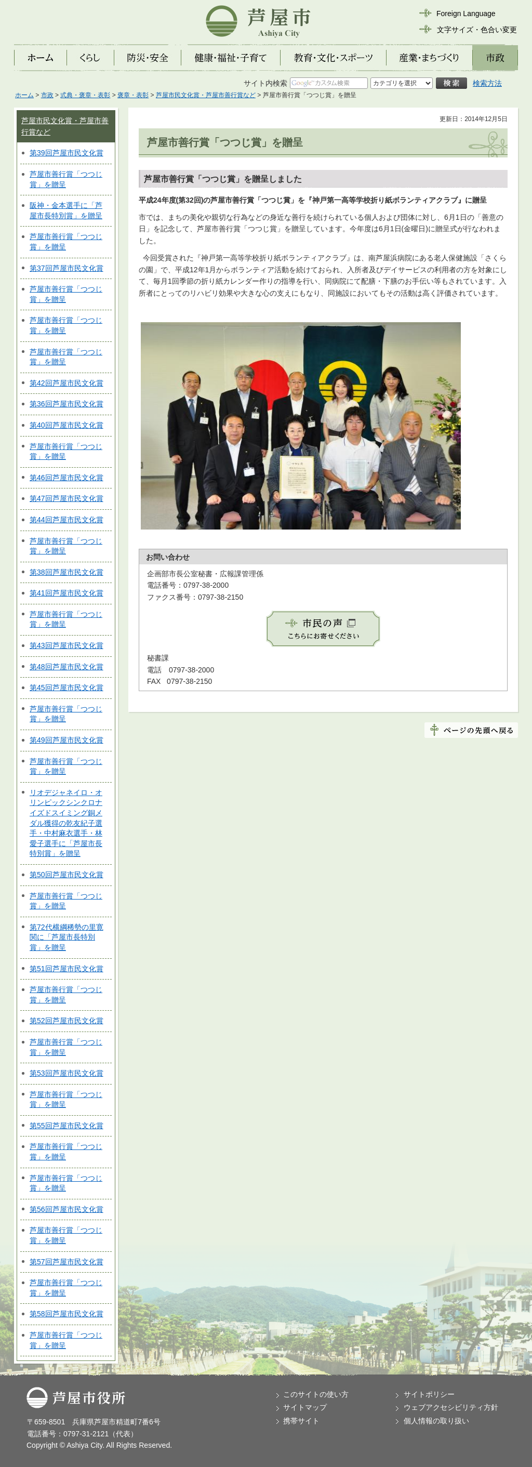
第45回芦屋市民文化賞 (66, 687)
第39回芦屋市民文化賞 (66, 153)
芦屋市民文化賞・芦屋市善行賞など (206, 95)
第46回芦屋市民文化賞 (66, 477)
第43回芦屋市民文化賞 (66, 645)
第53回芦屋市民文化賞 (66, 1073)
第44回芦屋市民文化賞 (66, 520)
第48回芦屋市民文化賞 (66, 667)
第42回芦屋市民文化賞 (66, 383)
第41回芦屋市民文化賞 (66, 593)
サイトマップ (305, 1407)
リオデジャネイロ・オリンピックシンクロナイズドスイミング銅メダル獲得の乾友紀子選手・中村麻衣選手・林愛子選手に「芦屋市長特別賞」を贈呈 (66, 823)
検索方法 (487, 83)
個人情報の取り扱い (436, 1421)
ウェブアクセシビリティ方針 (451, 1407)
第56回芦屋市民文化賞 (66, 1209)
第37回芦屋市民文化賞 (66, 268)
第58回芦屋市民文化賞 (66, 1314)
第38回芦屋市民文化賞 (66, 572)
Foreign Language (466, 13)
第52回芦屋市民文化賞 (66, 1020)
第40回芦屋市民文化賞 (66, 425)
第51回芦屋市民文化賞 (66, 968)
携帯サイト (301, 1421)
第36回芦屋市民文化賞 (66, 404)
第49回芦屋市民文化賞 (66, 740)
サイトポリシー (429, 1394)
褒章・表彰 (133, 95)
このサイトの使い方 (316, 1394)
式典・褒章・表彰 (85, 95)
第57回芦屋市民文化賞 (66, 1262)
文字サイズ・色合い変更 (477, 29)
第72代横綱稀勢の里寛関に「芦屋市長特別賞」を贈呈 (66, 937)
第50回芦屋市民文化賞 (66, 874)
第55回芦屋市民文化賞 (66, 1125)
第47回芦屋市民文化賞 (66, 498)
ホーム (24, 95)
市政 (47, 95)
